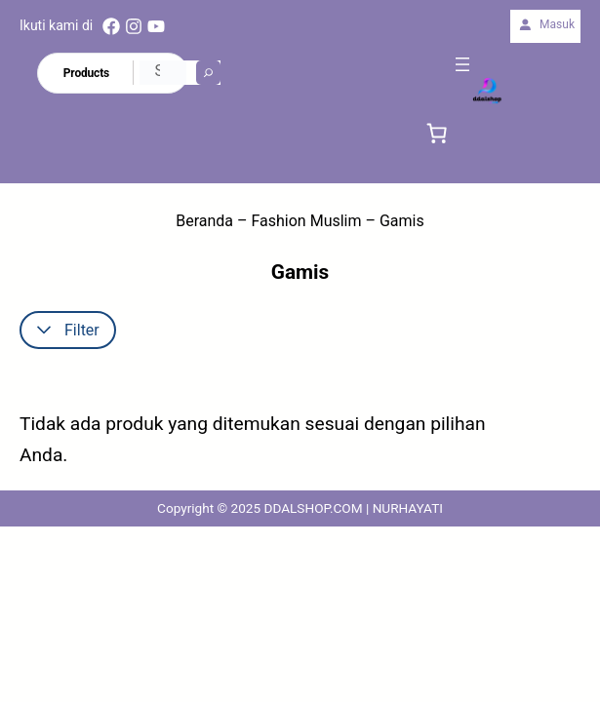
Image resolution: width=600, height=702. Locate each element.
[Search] (208, 72)
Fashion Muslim (307, 221)
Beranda (204, 221)
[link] (437, 132)
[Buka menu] (462, 64)
